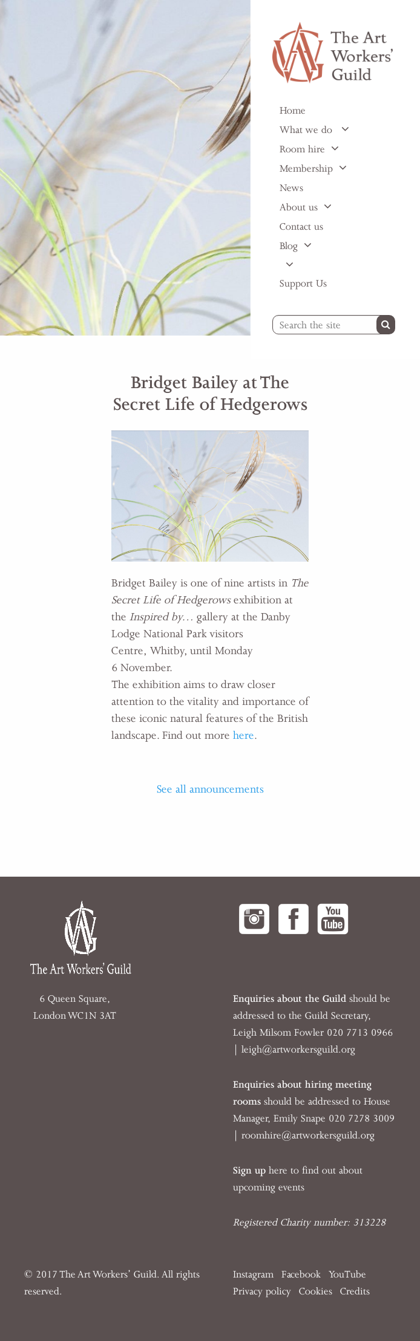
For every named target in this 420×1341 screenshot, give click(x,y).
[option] (125, 168)
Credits (355, 1291)
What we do (307, 130)
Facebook (301, 1274)
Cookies (315, 1291)
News (291, 188)
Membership (306, 169)
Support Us (303, 284)
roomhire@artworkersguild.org (308, 1135)
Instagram (253, 1274)
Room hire (302, 149)
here (243, 735)
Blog (289, 246)
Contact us (301, 227)
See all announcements (210, 789)
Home (293, 111)
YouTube (347, 1274)
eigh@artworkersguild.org (299, 1050)
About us (299, 207)
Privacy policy (262, 1291)
